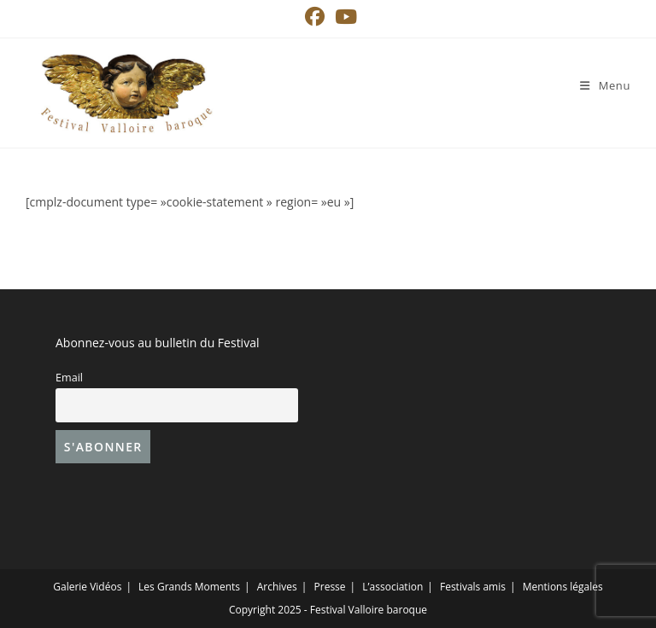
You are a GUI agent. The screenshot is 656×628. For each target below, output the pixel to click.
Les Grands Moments (189, 586)
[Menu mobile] (605, 85)
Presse (330, 586)
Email (69, 377)
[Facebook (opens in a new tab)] (315, 16)
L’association (392, 586)
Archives (277, 586)
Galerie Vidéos (87, 586)
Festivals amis (473, 586)
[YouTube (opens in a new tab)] (343, 16)
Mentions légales (563, 586)
